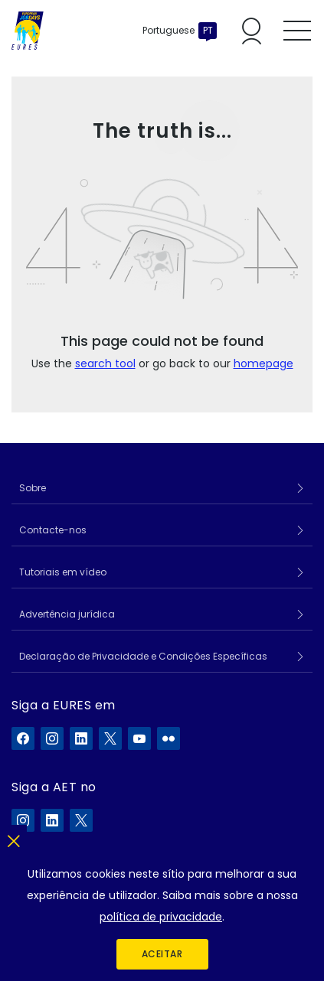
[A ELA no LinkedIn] (52, 820)
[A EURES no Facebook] (22, 738)
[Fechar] (13, 838)
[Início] (27, 30)
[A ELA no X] (81, 820)
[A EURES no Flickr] (168, 738)
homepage (263, 363)
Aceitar (162, 953)
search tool (105, 363)
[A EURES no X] (110, 738)
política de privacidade (161, 916)
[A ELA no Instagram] (22, 820)
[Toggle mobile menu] (297, 30)
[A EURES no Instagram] (52, 738)
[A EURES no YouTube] (139, 738)
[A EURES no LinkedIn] (81, 738)
